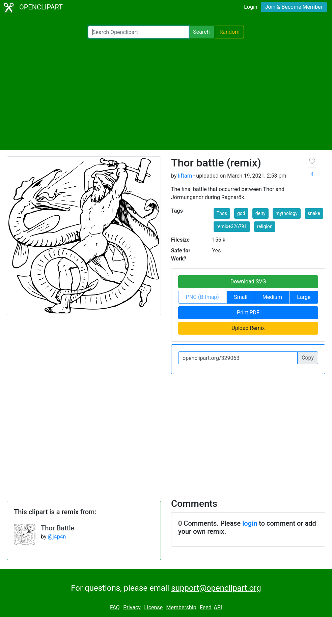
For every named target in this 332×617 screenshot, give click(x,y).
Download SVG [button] (248, 281)
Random (229, 32)
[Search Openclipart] (138, 32)
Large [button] (303, 297)
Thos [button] (222, 213)
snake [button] (314, 213)
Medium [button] (272, 297)
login (249, 523)
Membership (181, 607)
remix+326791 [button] (232, 226)
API (218, 607)
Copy (308, 357)
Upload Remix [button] (248, 328)
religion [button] (265, 226)
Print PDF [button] (248, 312)
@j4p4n (57, 536)
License (153, 607)
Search (201, 32)
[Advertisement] (166, 94)
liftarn (185, 176)
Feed (206, 607)
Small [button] (240, 297)
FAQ (115, 607)
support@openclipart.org (216, 588)
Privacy (132, 607)
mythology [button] (287, 213)
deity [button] (260, 213)
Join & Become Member (294, 7)
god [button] (241, 213)
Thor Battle (57, 528)
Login (250, 7)
